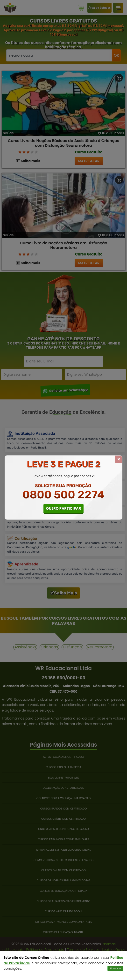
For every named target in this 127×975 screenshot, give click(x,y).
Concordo (115, 968)
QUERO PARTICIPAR (63, 508)
